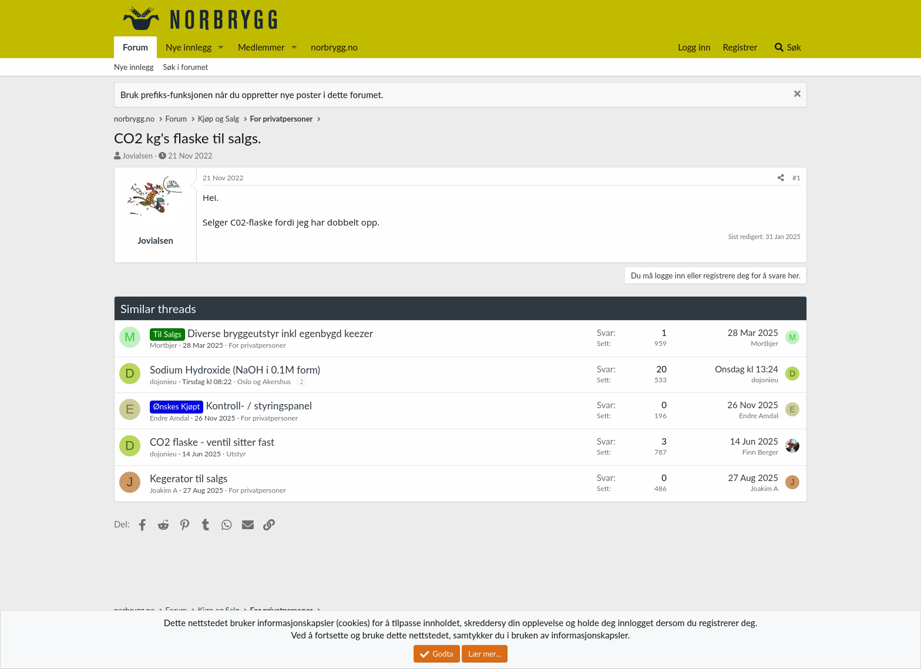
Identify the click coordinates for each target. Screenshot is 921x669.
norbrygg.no (334, 47)
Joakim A (163, 490)
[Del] (781, 178)
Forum (135, 47)
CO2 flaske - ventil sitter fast (212, 442)
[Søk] (787, 47)
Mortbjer (163, 345)
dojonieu (163, 381)
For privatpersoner (256, 345)
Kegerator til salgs (188, 478)
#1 (796, 177)
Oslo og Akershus (264, 381)
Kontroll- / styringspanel (259, 405)
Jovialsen (137, 155)
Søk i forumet (186, 67)
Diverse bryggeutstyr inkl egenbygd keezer (280, 333)
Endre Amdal (169, 417)
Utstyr (236, 453)
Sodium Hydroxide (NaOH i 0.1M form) (235, 370)
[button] (221, 47)
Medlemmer (261, 47)
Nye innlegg (188, 47)
